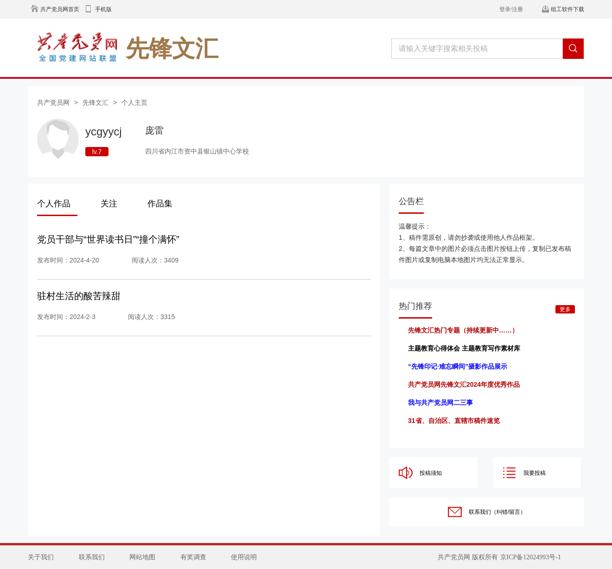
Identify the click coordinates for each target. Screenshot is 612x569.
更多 (565, 309)
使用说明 (244, 557)
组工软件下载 (567, 9)
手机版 (103, 9)
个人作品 (53, 203)
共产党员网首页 (59, 9)
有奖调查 (193, 557)
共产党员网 (53, 102)
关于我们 (41, 557)
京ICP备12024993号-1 (530, 557)
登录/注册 (511, 9)
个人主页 (134, 102)
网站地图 (142, 557)
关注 (109, 203)
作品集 (159, 203)
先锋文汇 (95, 102)
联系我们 (92, 557)
